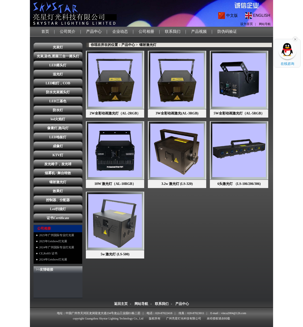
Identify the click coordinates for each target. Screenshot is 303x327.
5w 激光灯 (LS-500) (115, 254)
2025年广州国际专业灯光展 (56, 235)
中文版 (232, 15)
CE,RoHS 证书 (48, 253)
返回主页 (121, 304)
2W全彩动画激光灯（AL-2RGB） (115, 113)
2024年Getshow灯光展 (53, 259)
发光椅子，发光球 (57, 164)
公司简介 (67, 31)
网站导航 (265, 24)
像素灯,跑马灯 (58, 128)
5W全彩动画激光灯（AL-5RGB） (239, 113)
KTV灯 (58, 155)
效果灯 (58, 191)
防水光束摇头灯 (58, 92)
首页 (45, 31)
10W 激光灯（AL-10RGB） (115, 184)
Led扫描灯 (58, 209)
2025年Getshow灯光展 (53, 241)
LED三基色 (58, 101)
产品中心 (94, 31)
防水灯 (58, 110)
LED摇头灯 (58, 65)
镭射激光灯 (57, 182)
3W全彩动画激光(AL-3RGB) (177, 113)
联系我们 (172, 31)
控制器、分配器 (58, 200)
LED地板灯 (58, 137)
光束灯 (58, 47)
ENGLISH (261, 15)
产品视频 (199, 31)
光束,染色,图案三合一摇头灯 (58, 56)
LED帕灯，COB (57, 83)
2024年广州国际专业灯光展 (56, 247)
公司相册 (146, 31)
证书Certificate (58, 218)
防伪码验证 (227, 31)
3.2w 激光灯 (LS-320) (177, 184)
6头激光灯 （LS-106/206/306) (239, 184)
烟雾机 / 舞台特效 (58, 173)
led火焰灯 (58, 119)
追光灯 (58, 74)
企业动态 (120, 31)
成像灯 (58, 146)
